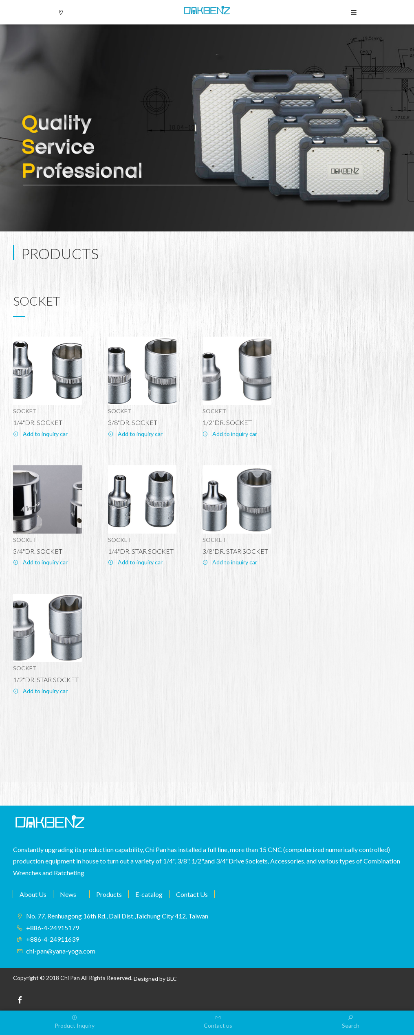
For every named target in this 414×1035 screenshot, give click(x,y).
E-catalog (149, 894)
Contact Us (192, 894)
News (68, 894)
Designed (146, 978)
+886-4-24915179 (52, 928)
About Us (33, 894)
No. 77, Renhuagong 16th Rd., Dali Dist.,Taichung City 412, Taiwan (117, 916)
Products (109, 894)
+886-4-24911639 (52, 939)
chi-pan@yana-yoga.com (60, 951)
